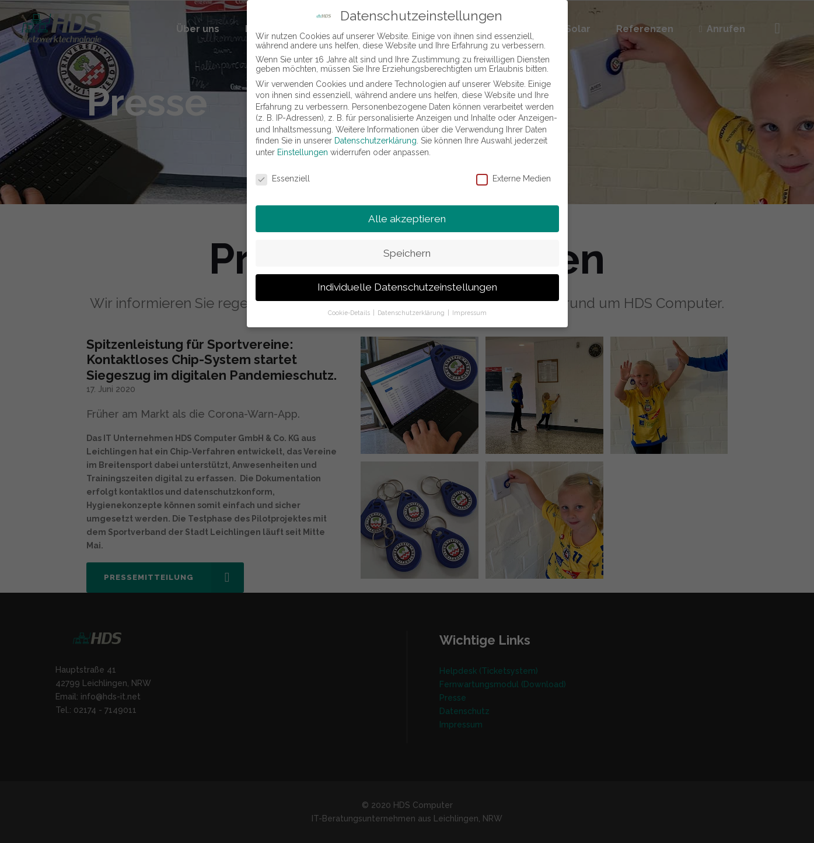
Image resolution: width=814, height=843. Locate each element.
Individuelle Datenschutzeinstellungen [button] (407, 287)
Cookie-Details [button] (350, 312)
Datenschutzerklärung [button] (412, 312)
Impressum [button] (469, 312)
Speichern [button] (407, 253)
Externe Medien (513, 178)
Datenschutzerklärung (375, 140)
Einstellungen (302, 152)
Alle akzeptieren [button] (407, 219)
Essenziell (283, 178)
